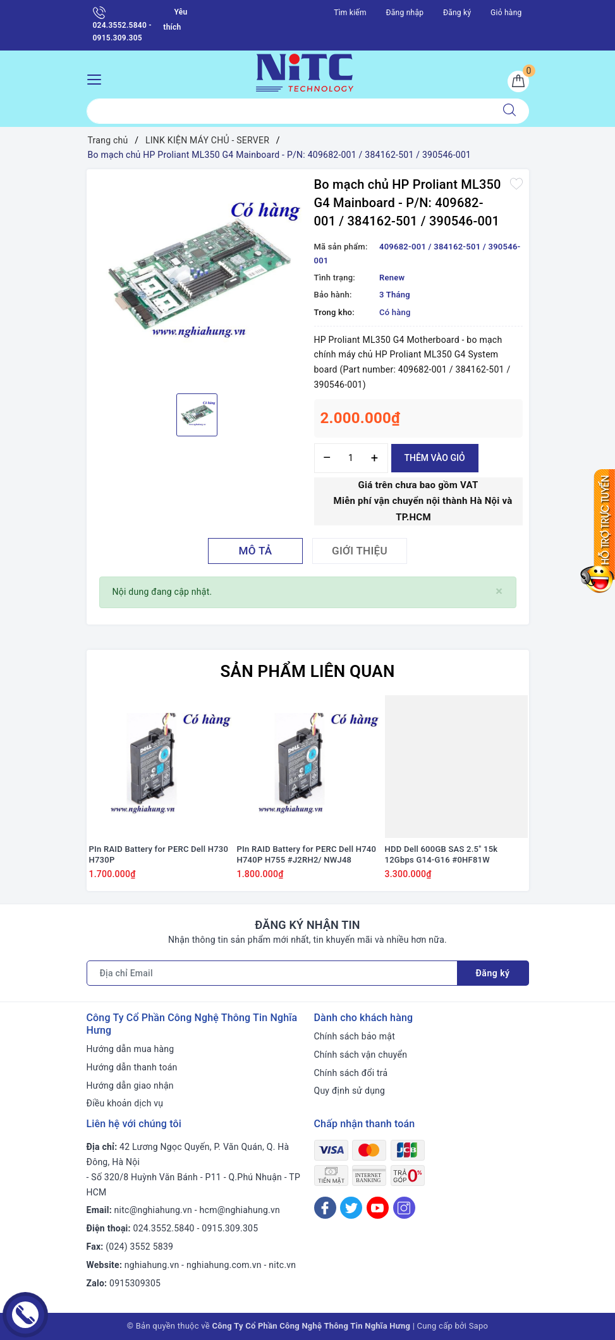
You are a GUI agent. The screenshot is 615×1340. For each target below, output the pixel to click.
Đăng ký (457, 12)
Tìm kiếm (350, 12)
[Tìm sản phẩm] (288, 111)
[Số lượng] (351, 458)
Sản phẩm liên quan (307, 671)
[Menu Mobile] (98, 78)
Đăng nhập (405, 12)
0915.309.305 (230, 1228)
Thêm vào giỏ (435, 458)
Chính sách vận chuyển (361, 1055)
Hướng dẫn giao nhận (130, 1085)
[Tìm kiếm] (509, 111)
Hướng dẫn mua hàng (130, 1049)
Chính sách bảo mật (354, 1036)
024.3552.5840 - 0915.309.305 (122, 24)
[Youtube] (378, 1208)
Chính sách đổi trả (351, 1073)
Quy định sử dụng (350, 1091)
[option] (197, 280)
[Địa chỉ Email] (272, 973)
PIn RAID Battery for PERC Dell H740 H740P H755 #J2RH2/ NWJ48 (307, 854)
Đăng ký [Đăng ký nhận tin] (493, 973)
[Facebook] (325, 1208)
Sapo (479, 1326)
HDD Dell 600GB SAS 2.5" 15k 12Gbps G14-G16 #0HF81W (441, 854)
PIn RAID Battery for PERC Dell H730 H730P (159, 854)
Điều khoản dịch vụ (125, 1103)
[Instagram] (404, 1208)
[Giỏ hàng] (518, 81)
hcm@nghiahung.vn (240, 1210)
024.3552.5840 (164, 1228)
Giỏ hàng (505, 12)
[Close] (499, 591)
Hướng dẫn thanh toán (132, 1067)
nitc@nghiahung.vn (153, 1210)
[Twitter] (351, 1208)
